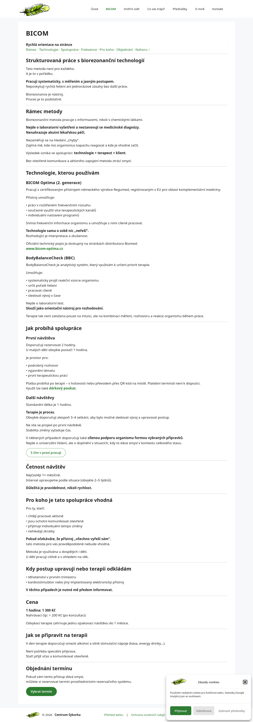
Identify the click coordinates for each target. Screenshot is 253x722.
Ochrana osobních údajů (148, 715)
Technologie (48, 49)
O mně (199, 9)
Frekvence (89, 49)
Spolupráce (69, 49)
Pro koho (107, 49)
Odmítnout (204, 711)
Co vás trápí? (156, 9)
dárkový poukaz (62, 388)
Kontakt (217, 9)
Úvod (94, 9)
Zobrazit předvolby (231, 711)
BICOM (111, 9)
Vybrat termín (41, 691)
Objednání (125, 49)
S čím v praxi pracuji (46, 452)
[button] (245, 682)
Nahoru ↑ (142, 49)
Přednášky (180, 9)
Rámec (31, 49)
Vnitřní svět (131, 9)
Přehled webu (113, 715)
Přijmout (181, 711)
